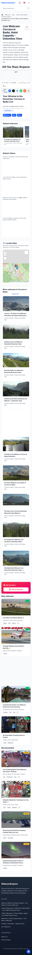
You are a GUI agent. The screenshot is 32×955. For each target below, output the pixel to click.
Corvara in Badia (6, 16)
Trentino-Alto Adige (21, 14)
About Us (4, 937)
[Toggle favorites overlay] (24, 2)
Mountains (7, 115)
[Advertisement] (16, 423)
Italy (13, 14)
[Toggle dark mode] (19, 2)
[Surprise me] (29, 951)
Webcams (7, 14)
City (14, 115)
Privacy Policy (5, 940)
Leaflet (12, 281)
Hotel (19, 115)
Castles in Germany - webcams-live (12, 923)
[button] (16, 266)
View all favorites (16, 589)
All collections (5, 927)
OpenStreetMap (19, 281)
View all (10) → (16, 294)
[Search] (28, 8)
